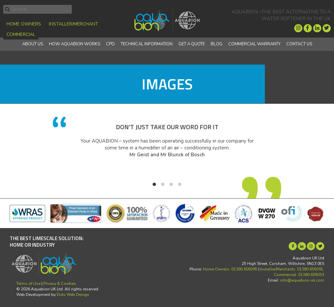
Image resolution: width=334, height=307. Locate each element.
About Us (32, 44)
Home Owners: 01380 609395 (230, 269)
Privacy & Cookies (59, 283)
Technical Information (147, 44)
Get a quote (191, 44)
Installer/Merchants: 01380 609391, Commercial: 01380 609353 (292, 272)
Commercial (21, 34)
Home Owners (24, 24)
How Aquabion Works (74, 44)
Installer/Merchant (73, 24)
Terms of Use (28, 283)
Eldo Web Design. (73, 294)
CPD (110, 44)
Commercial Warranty (254, 44)
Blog (216, 44)
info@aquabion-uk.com (302, 280)
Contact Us (299, 44)
